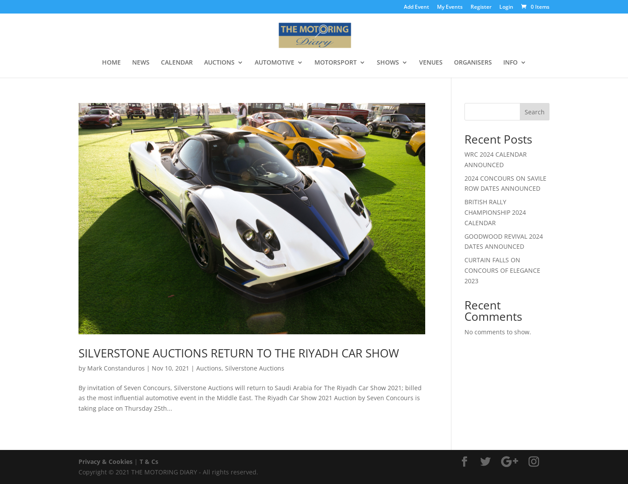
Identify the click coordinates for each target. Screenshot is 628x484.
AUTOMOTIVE (274, 62)
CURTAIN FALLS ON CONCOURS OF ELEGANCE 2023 (502, 270)
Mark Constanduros (116, 368)
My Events (450, 7)
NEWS (141, 62)
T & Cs (149, 461)
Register (481, 7)
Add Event (416, 7)
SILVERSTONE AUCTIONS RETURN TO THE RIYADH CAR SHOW (238, 353)
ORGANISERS (473, 62)
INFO (510, 62)
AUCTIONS (219, 62)
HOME (111, 62)
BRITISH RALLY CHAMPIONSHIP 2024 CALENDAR (495, 212)
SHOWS (388, 62)
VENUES (431, 62)
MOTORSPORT (335, 62)
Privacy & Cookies (105, 461)
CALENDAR (177, 62)
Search (535, 112)
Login (506, 7)
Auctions (209, 368)
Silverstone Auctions (254, 368)
